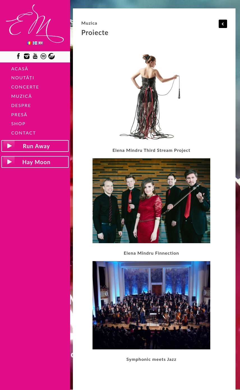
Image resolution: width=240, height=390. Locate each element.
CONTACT (23, 132)
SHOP (18, 123)
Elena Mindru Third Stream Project (151, 150)
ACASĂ (19, 68)
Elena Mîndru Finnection (151, 253)
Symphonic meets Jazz (151, 359)
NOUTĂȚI (22, 77)
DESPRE (21, 105)
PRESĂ (19, 114)
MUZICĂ (21, 96)
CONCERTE (25, 86)
